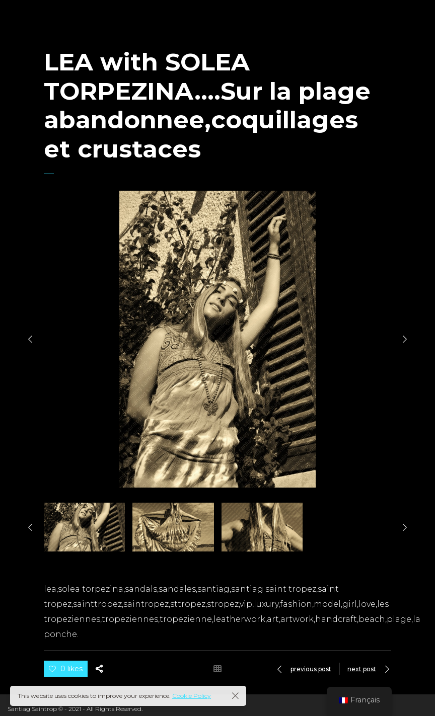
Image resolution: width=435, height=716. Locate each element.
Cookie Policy (191, 695)
